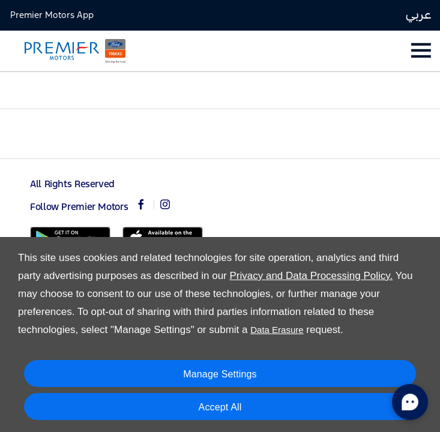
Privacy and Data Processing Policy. (311, 275)
